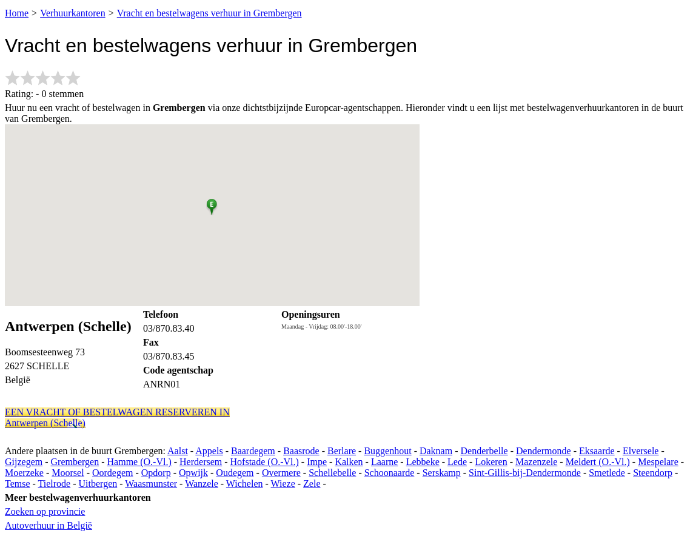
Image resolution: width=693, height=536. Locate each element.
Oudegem (234, 472)
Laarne (384, 462)
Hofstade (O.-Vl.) (264, 462)
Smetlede (607, 472)
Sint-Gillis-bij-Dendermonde (525, 472)
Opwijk (193, 472)
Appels (209, 451)
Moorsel (68, 472)
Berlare (341, 451)
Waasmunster (151, 483)
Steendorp (652, 472)
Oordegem (112, 472)
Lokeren (491, 462)
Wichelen (244, 483)
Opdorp (156, 472)
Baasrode (301, 451)
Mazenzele (536, 462)
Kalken (349, 462)
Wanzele (201, 483)
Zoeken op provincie (45, 511)
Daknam (436, 451)
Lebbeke (423, 462)
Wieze (283, 483)
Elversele (641, 451)
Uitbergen (98, 483)
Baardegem (253, 451)
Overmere (281, 472)
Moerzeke (24, 472)
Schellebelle (332, 472)
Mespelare (658, 462)
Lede (457, 462)
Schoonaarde (389, 472)
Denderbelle (483, 451)
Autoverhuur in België (48, 525)
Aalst (177, 451)
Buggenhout (387, 451)
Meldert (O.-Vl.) (598, 462)
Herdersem (200, 462)
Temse (17, 483)
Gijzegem (23, 462)
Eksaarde (597, 451)
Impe (317, 462)
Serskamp (442, 472)
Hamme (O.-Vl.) (139, 462)
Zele (311, 483)
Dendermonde (543, 451)
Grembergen (75, 462)
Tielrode (54, 483)
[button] (212, 205)
